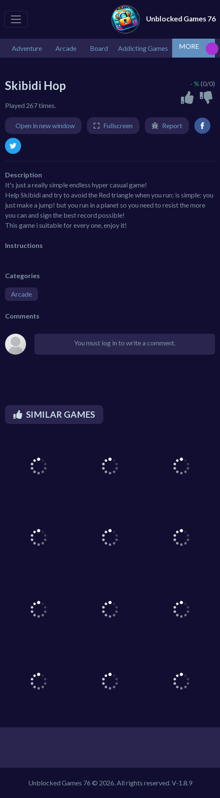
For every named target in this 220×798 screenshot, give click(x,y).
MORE (189, 46)
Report (172, 125)
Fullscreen (118, 125)
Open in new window (45, 125)
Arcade (21, 294)
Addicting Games (143, 48)
